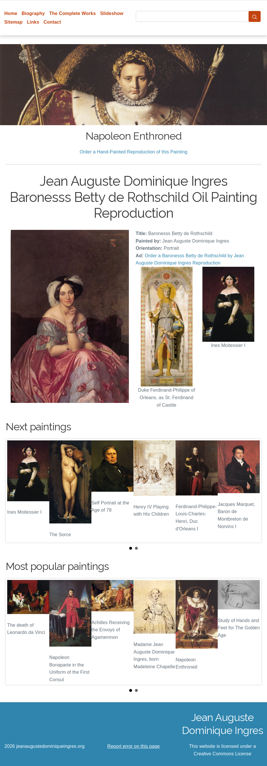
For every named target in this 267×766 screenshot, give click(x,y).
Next (252, 490)
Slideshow (111, 13)
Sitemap (13, 22)
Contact (52, 22)
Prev (14, 490)
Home (10, 13)
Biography (33, 13)
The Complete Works (72, 13)
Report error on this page (133, 746)
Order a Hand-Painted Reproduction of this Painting (133, 151)
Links (33, 22)
